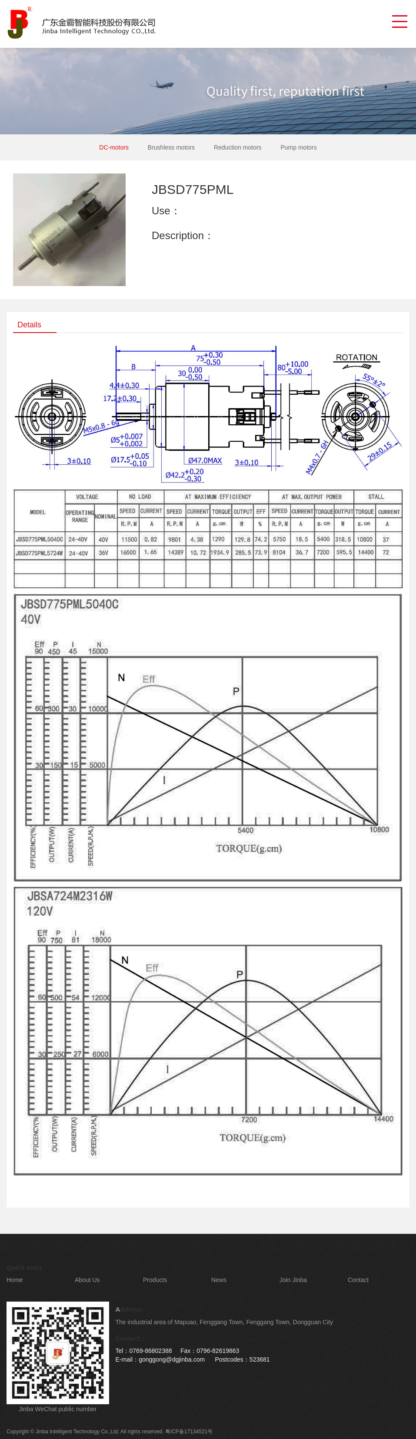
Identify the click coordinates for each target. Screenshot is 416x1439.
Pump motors (298, 147)
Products (155, 1279)
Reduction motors (238, 147)
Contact (358, 1279)
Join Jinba (293, 1279)
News (218, 1279)
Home (15, 1279)
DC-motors (114, 147)
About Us (87, 1279)
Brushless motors (171, 147)
